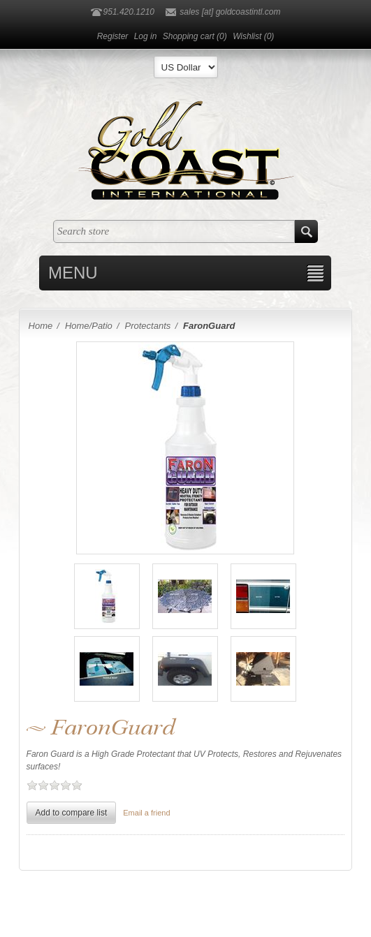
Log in (145, 36)
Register (113, 36)
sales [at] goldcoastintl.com (230, 12)
